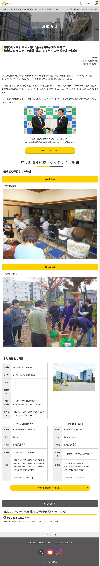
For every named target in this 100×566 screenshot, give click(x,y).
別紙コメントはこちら (57, 150)
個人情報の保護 (57, 542)
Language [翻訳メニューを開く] (87, 3)
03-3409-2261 (15, 517)
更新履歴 (14, 9)
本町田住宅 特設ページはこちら (62, 487)
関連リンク (69, 542)
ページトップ (50, 535)
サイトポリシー (44, 542)
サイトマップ (31, 542)
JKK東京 (5, 9)
